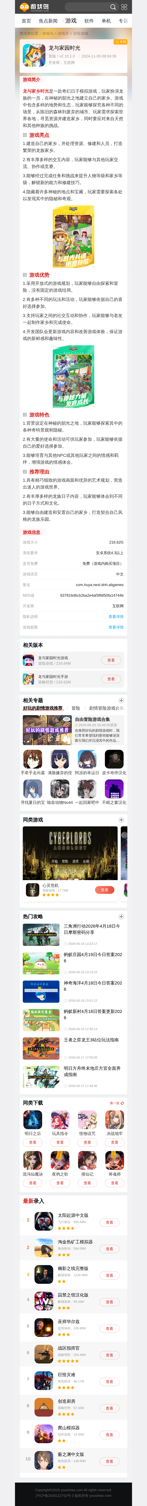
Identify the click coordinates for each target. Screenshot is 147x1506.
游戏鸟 (47, 33)
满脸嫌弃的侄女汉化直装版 (60, 764)
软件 (89, 20)
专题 (123, 20)
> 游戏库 (61, 33)
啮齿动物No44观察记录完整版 (60, 793)
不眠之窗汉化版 (114, 793)
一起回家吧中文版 (87, 793)
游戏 (71, 20)
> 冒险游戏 (79, 33)
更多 (121, 700)
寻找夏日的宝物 (33, 793)
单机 (106, 20)
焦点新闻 (48, 20)
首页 (26, 20)
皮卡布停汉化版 (114, 764)
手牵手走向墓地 (33, 764)
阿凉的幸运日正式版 (87, 764)
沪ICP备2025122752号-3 (55, 1496)
